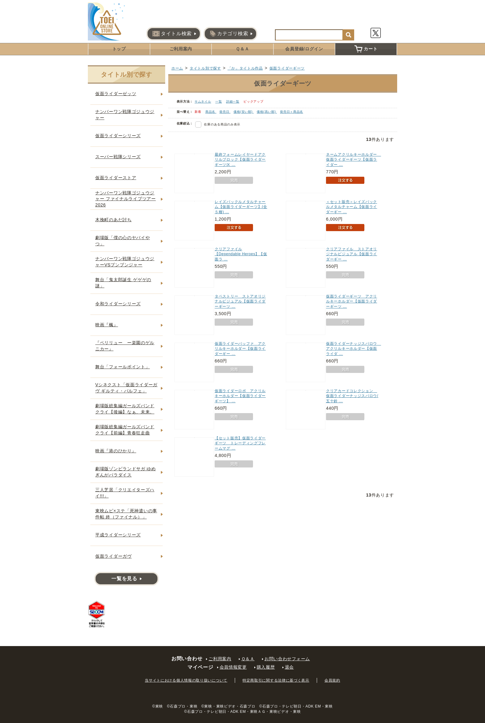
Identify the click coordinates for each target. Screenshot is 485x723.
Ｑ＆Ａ (242, 48)
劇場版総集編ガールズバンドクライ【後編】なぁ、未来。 (124, 408)
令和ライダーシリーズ (118, 303)
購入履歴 (266, 667)
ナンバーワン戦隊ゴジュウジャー (124, 114)
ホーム (177, 68)
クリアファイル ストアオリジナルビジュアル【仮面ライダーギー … (351, 254)
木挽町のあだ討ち (113, 219)
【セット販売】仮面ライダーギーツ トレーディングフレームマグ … (240, 443)
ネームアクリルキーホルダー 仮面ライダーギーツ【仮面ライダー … (353, 159)
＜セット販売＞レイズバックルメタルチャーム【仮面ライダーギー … (351, 207)
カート (365, 49)
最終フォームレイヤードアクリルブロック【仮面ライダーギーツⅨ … (240, 159)
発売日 (224, 111)
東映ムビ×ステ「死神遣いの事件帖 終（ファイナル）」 (126, 513)
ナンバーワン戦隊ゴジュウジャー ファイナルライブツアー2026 (125, 198)
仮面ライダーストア (115, 177)
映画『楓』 (106, 324)
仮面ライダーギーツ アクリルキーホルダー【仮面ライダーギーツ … (351, 301)
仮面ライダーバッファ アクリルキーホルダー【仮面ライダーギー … (240, 348)
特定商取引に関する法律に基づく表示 (275, 680)
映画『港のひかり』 (115, 450)
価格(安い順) (244, 111)
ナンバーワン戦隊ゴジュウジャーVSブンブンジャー (124, 261)
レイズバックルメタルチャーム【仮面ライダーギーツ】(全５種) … (241, 207)
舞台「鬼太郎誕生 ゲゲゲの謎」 (123, 282)
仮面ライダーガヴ (113, 556)
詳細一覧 (232, 101)
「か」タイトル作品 (245, 68)
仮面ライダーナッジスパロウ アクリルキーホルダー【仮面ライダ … (353, 348)
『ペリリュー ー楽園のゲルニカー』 (124, 345)
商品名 (211, 111)
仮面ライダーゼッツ (115, 93)
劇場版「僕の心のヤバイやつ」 (122, 240)
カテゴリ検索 (229, 34)
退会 (289, 667)
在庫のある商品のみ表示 (222, 124)
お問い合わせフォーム (287, 658)
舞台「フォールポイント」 (122, 366)
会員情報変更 (233, 667)
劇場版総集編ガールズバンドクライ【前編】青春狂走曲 (124, 429)
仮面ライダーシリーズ (118, 135)
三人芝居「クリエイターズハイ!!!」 (124, 492)
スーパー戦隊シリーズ (118, 156)
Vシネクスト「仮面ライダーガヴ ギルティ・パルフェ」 (126, 387)
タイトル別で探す (205, 68)
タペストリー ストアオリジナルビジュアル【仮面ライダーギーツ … (240, 301)
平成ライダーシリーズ (118, 534)
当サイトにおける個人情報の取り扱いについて (186, 680)
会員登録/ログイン (304, 48)
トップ (119, 48)
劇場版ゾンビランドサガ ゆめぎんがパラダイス (125, 471)
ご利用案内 (181, 48)
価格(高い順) (267, 111)
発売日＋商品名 (291, 111)
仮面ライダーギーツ (287, 68)
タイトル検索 (172, 33)
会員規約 (332, 680)
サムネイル (203, 101)
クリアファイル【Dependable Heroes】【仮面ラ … (241, 254)
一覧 (218, 101)
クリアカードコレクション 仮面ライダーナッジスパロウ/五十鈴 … (352, 396)
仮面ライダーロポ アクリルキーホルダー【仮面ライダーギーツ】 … (240, 396)
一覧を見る (124, 578)
